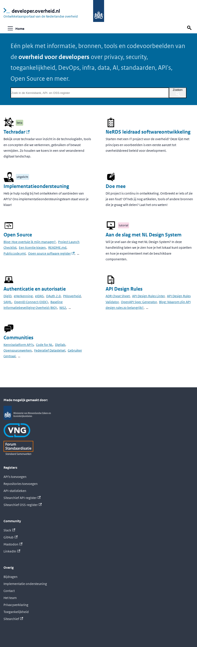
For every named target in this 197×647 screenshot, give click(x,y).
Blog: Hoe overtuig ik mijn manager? (30, 242)
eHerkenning (23, 296)
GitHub (11, 537)
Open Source (18, 235)
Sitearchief (13, 619)
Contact (9, 591)
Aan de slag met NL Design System (143, 235)
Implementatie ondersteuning (25, 584)
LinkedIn (12, 551)
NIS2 (62, 308)
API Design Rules (124, 289)
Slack (9, 530)
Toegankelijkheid (16, 612)
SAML (8, 302)
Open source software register (51, 253)
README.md (57, 247)
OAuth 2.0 (53, 296)
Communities (18, 338)
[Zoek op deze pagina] (189, 28)
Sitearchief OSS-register (23, 505)
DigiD (7, 296)
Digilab (60, 345)
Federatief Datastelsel (49, 350)
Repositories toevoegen (21, 484)
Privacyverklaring (16, 605)
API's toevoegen (15, 477)
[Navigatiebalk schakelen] (10, 28)
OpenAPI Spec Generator (139, 302)
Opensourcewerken (18, 350)
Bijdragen (11, 577)
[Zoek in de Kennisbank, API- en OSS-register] (90, 93)
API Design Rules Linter (148, 296)
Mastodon (13, 544)
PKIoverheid (72, 296)
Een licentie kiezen (32, 247)
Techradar (17, 132)
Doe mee (116, 186)
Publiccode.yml (15, 253)
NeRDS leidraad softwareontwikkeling (148, 132)
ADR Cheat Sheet (118, 296)
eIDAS (39, 296)
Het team (10, 598)
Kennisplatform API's (19, 345)
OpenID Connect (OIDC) (31, 302)
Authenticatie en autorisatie (35, 289)
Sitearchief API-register (22, 498)
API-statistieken (15, 491)
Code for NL (44, 345)
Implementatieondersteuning (36, 186)
